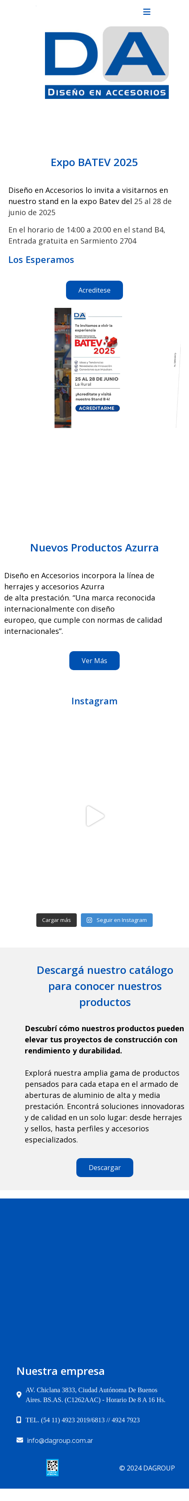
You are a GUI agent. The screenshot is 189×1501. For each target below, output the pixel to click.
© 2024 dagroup (147, 1455)
